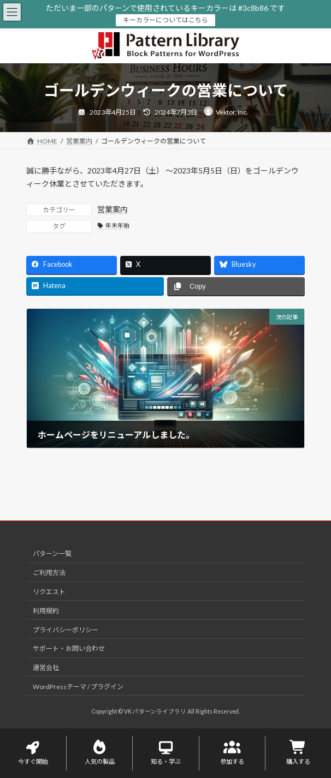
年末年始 (117, 225)
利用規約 (46, 610)
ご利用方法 (49, 572)
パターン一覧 (52, 553)
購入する (298, 752)
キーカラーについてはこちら (165, 20)
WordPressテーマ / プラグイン (78, 686)
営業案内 (112, 209)
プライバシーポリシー (65, 629)
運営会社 (46, 667)
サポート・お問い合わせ (69, 648)
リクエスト (49, 592)
